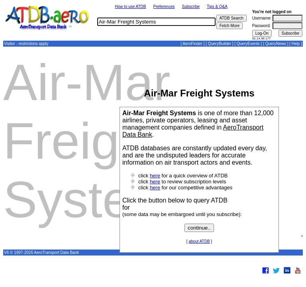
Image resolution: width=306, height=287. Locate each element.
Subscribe (191, 6)
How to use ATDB (130, 6)
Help (296, 43)
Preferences (164, 6)
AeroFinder (192, 43)
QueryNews (275, 43)
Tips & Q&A (217, 6)
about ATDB (199, 241)
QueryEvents (248, 43)
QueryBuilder (219, 43)
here (155, 176)
